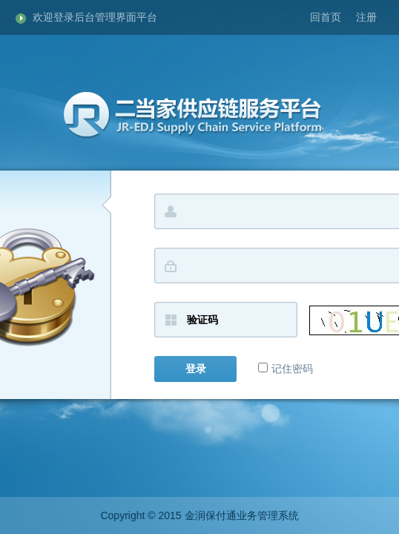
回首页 (325, 17)
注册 (366, 17)
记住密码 (285, 369)
